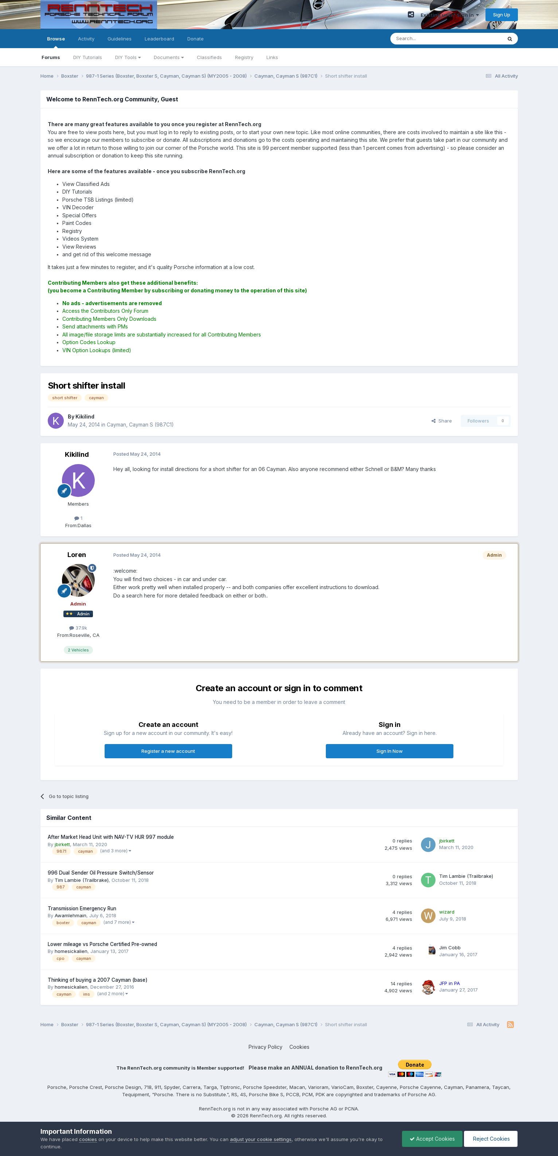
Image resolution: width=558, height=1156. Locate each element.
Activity (86, 39)
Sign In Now (389, 751)
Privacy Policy (265, 1047)
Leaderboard (159, 39)
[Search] (427, 38)
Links (272, 57)
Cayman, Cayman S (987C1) (140, 424)
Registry (244, 57)
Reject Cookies (491, 1139)
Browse (56, 42)
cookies (88, 1139)
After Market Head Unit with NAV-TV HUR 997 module (111, 837)
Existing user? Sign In (450, 15)
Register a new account (168, 751)
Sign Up (501, 14)
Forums (51, 57)
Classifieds (209, 57)
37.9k (78, 628)
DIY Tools (128, 57)
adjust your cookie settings (261, 1139)
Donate (195, 39)
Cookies (299, 1047)
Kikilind (77, 454)
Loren (76, 554)
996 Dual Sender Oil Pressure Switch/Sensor (101, 873)
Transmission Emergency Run (82, 908)
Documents (169, 57)
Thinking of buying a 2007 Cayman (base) (98, 980)
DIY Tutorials (87, 57)
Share (442, 421)
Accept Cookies (432, 1139)
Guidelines (120, 39)
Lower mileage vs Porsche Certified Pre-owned (102, 944)
